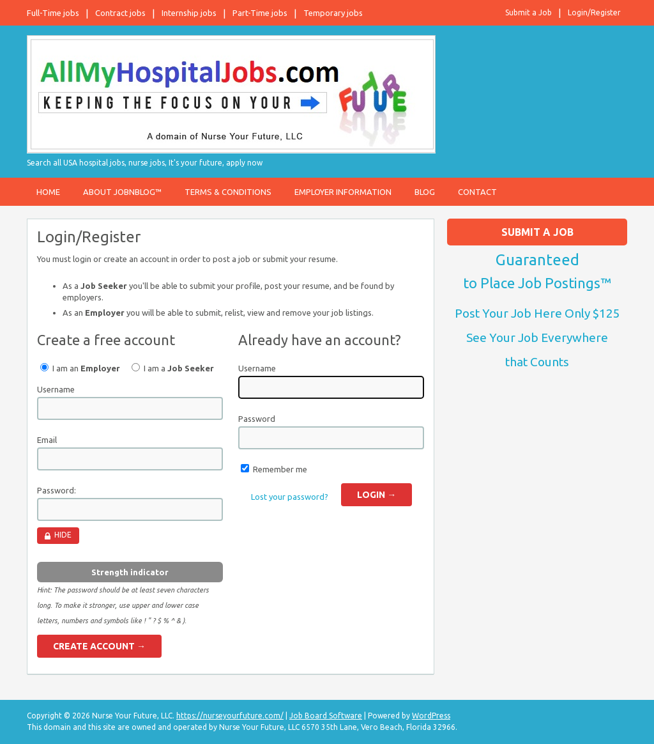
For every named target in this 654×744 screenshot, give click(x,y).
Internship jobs (189, 12)
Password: (56, 490)
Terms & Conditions (228, 191)
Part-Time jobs (259, 12)
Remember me (280, 469)
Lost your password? (289, 496)
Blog (424, 191)
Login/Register (594, 12)
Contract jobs (120, 12)
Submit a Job (528, 12)
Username (56, 389)
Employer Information (343, 191)
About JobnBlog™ (122, 191)
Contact (477, 191)
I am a (173, 368)
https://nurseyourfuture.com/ (230, 715)
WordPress (431, 715)
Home (48, 191)
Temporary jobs (333, 12)
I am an (80, 368)
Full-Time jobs (53, 12)
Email (47, 439)
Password (256, 418)
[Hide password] (58, 535)
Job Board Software (325, 715)
